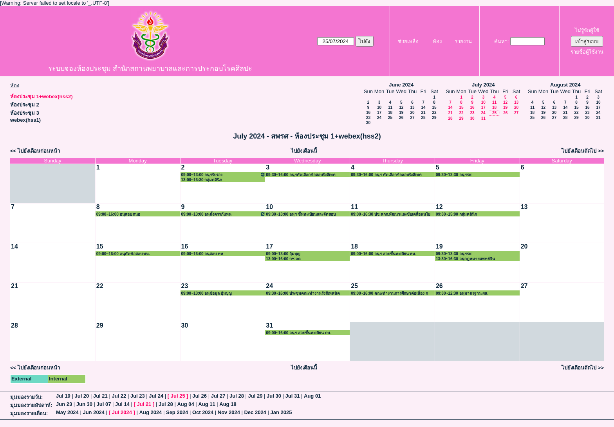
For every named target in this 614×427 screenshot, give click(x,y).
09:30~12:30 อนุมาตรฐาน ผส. (462, 293)
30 (368, 123)
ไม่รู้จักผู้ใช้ (587, 30)
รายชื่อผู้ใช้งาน (587, 52)
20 (412, 112)
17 (379, 112)
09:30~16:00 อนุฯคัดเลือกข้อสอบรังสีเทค (301, 175)
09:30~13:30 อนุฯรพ (453, 175)
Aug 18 (227, 404)
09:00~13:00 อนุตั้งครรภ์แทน (223, 213)
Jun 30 (84, 404)
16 (368, 112)
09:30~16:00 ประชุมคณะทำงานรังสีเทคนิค (303, 293)
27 (412, 117)
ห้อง (437, 41)
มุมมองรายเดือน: (29, 413)
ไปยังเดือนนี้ (304, 151)
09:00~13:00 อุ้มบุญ (283, 254)
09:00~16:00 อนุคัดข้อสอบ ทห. (123, 254)
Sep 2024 (177, 412)
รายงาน (463, 41)
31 (483, 118)
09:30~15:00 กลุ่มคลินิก (456, 214)
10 (379, 107)
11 (390, 107)
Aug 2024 (150, 412)
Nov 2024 (229, 412)
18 (390, 112)
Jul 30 (274, 396)
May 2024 (67, 412)
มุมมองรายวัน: (26, 397)
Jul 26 (199, 396)
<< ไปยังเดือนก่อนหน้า (35, 151)
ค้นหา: (501, 41)
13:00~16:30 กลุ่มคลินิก (201, 180)
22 (434, 112)
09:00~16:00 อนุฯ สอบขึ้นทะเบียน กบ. (298, 333)
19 (401, 112)
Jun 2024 (94, 412)
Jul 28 (236, 396)
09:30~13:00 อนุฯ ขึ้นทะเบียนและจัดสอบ (301, 214)
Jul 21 (100, 396)
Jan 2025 (281, 412)
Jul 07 (104, 404)
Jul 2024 (122, 412)
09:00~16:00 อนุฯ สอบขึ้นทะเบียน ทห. (383, 254)
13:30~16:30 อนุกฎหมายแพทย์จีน (465, 259)
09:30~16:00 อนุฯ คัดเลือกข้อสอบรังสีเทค (386, 175)
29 (434, 117)
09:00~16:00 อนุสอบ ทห (202, 254)
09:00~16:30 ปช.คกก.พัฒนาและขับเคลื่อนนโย (390, 214)
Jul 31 (292, 396)
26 (401, 117)
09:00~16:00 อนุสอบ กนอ (118, 214)
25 (390, 117)
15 (434, 107)
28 (423, 117)
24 (379, 117)
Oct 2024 (202, 412)
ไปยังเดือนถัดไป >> (583, 151)
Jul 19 (63, 396)
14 (423, 107)
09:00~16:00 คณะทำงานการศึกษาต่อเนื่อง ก (389, 293)
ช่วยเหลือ (408, 41)
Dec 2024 (255, 412)
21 (423, 112)
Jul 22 (119, 396)
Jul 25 (178, 396)
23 (368, 117)
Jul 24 (156, 396)
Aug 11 (206, 404)
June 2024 (401, 85)
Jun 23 (64, 404)
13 (412, 107)
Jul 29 (255, 396)
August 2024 (565, 85)
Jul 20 (81, 396)
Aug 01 (312, 396)
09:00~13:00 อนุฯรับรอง (223, 174)
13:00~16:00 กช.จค (283, 259)
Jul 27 (218, 396)
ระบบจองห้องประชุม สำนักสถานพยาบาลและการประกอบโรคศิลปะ (150, 68)
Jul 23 (137, 396)
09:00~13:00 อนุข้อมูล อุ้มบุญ (206, 293)
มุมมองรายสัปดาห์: (31, 405)
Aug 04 (185, 404)
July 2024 (483, 85)
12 (401, 107)
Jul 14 (122, 404)
